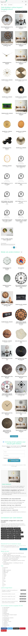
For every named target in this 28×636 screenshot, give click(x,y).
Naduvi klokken (18, 530)
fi (3, 582)
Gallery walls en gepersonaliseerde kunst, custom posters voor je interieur (14, 602)
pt (3, 579)
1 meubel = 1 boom (7, 621)
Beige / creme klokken (19, 536)
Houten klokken (13, 532)
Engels (4, 581)
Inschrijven (23, 549)
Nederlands (5, 567)
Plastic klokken (11, 538)
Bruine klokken (11, 530)
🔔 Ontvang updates (14, 460)
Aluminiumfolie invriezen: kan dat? (14, 598)
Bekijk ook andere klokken (12, 252)
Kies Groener (5, 558)
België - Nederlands (7, 570)
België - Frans (6, 571)
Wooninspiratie (6, 625)
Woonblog (5, 609)
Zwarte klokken (10, 528)
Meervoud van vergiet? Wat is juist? (14, 596)
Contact (4, 626)
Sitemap (5, 612)
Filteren (18, 11)
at (3, 585)
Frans (4, 569)
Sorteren (24, 11)
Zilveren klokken (17, 528)
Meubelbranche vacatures (8, 617)
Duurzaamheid (6, 619)
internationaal (15, 559)
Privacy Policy (5, 616)
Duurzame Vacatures (7, 559)
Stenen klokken (11, 536)
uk (3, 583)
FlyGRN (4, 555)
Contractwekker (6, 560)
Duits (4, 578)
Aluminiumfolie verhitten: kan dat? (14, 594)
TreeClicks (5, 553)
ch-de (4, 576)
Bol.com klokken (4, 538)
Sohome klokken (4, 536)
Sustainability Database (7, 562)
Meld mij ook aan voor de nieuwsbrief (11, 458)
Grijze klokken (20, 532)
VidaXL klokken (17, 534)
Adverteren (5, 623)
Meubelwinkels (6, 613)
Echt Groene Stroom (7, 556)
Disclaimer (5, 611)
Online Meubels (6, 607)
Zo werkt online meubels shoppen (10, 614)
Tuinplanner (5, 622)
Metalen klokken (4, 534)
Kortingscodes (6, 620)
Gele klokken (4, 528)
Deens (4, 584)
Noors (4, 573)
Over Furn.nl (5, 608)
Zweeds (4, 575)
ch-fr (4, 577)
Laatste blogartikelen (6, 587)
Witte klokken (11, 534)
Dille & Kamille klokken (5, 532)
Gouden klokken (4, 530)
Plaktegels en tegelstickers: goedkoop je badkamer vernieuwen (14, 591)
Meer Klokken (14, 436)
